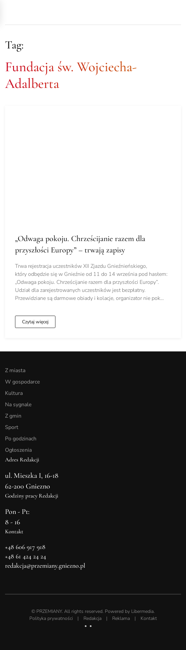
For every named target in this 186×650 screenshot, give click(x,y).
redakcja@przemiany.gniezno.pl (45, 566)
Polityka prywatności (51, 618)
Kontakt (149, 618)
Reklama (121, 618)
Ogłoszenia (18, 450)
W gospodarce (22, 382)
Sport (11, 427)
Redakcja (92, 618)
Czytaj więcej (35, 322)
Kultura (14, 393)
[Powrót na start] (52, 12)
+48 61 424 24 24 (25, 556)
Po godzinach (20, 438)
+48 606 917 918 (25, 547)
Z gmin (13, 416)
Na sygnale (18, 404)
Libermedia (142, 611)
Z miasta (15, 370)
